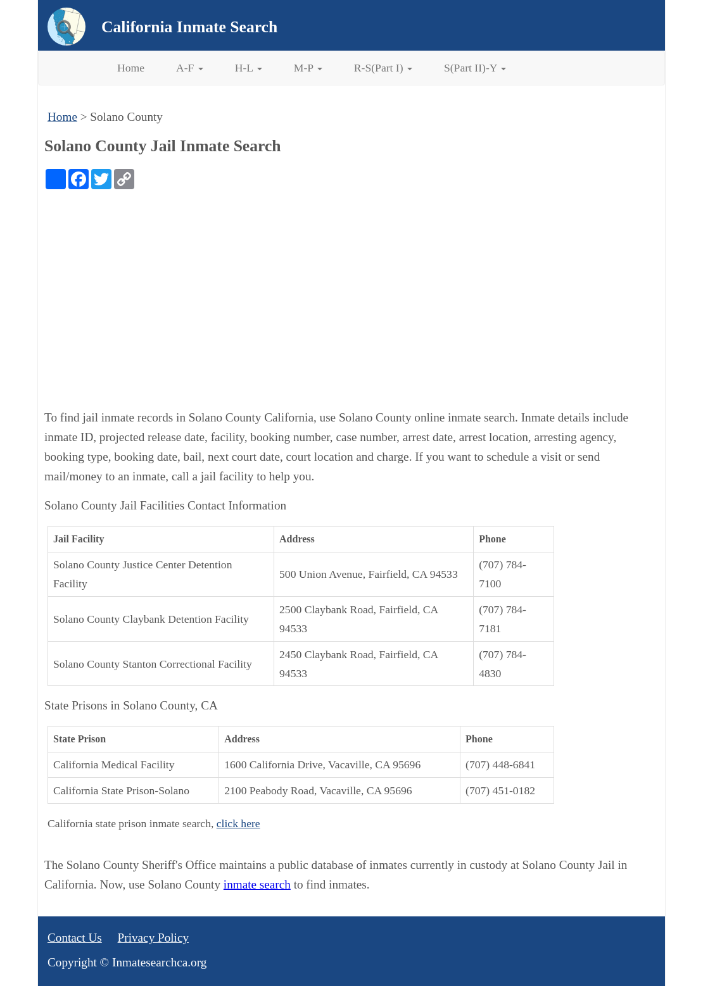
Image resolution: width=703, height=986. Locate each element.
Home (130, 67)
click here (238, 823)
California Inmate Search (189, 27)
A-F (189, 67)
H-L (248, 67)
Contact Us (75, 937)
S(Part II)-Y (475, 67)
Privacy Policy (153, 937)
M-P (308, 67)
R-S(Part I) (383, 67)
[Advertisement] (351, 284)
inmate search (257, 884)
